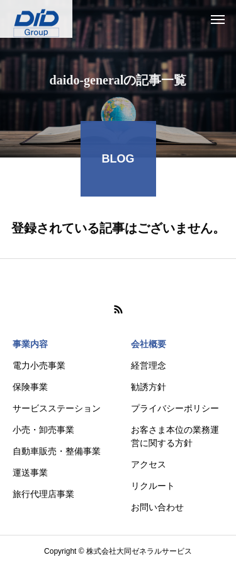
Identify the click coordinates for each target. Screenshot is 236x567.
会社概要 (148, 344)
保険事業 (30, 387)
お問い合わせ (157, 507)
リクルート (153, 486)
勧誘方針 (148, 387)
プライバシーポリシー (175, 408)
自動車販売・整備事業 (57, 451)
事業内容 (30, 344)
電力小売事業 (39, 365)
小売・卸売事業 (43, 430)
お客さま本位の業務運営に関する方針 (175, 436)
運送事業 (30, 472)
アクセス (148, 464)
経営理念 (148, 365)
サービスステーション (57, 408)
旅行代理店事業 (43, 494)
